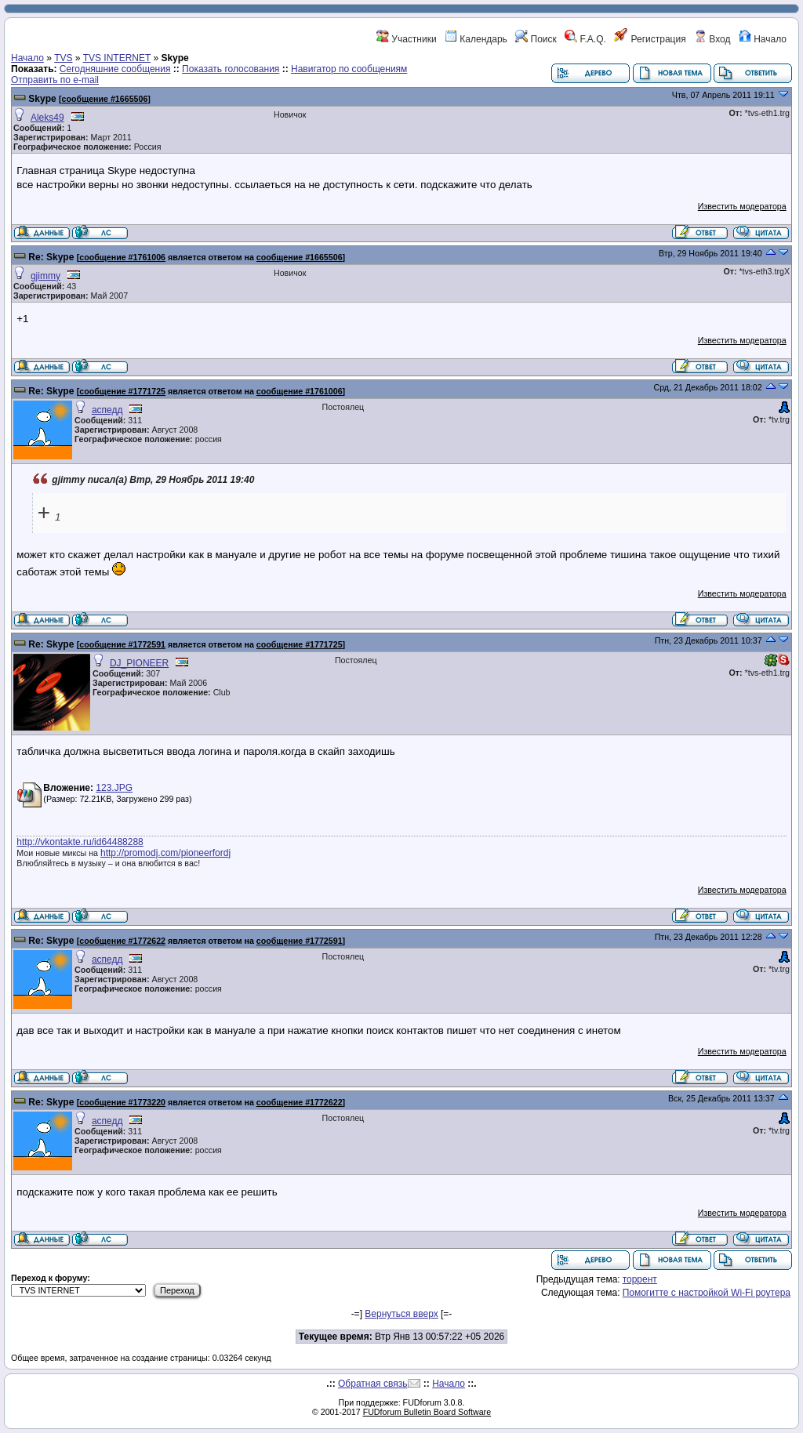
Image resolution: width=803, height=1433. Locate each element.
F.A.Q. (585, 39)
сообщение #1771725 (122, 391)
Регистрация (649, 39)
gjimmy (45, 275)
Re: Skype (51, 257)
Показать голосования (230, 68)
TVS (63, 58)
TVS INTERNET (117, 58)
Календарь (476, 39)
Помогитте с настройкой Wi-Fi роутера (706, 1292)
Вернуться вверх (401, 1313)
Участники (406, 39)
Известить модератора (742, 206)
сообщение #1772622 (122, 940)
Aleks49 (47, 117)
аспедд (107, 410)
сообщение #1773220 (122, 1102)
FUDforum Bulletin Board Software (427, 1412)
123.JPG (114, 787)
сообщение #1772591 (122, 644)
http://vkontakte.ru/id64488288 (79, 841)
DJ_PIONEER (139, 663)
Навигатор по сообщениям (349, 68)
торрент (640, 1279)
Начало (763, 39)
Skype (42, 98)
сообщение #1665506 (105, 98)
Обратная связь (372, 1383)
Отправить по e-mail (55, 79)
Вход (712, 39)
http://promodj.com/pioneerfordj (165, 852)
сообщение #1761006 (122, 257)
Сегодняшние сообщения (115, 68)
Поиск (536, 39)
